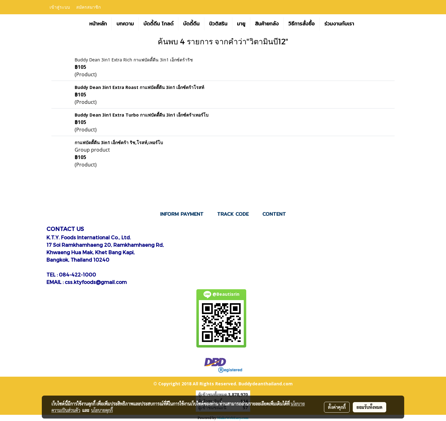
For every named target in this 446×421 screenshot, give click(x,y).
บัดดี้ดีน (191, 24)
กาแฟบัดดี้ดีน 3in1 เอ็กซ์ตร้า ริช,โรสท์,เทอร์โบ (119, 142)
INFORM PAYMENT (181, 214)
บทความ (125, 24)
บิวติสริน (218, 24)
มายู (241, 24)
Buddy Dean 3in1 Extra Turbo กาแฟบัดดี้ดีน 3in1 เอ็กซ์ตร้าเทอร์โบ (141, 115)
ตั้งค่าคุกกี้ (337, 407)
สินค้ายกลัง (267, 24)
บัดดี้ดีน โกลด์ (158, 24)
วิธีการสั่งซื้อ (301, 24)
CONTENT (274, 214)
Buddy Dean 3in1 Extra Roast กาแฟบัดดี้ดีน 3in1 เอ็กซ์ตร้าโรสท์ (139, 87)
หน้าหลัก (98, 24)
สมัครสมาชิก (88, 7)
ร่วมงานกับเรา (339, 24)
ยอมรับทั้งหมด (369, 407)
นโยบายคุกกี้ (102, 410)
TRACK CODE (233, 214)
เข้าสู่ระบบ (60, 7)
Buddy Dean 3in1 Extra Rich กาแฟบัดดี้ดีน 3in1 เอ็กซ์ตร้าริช (134, 60)
